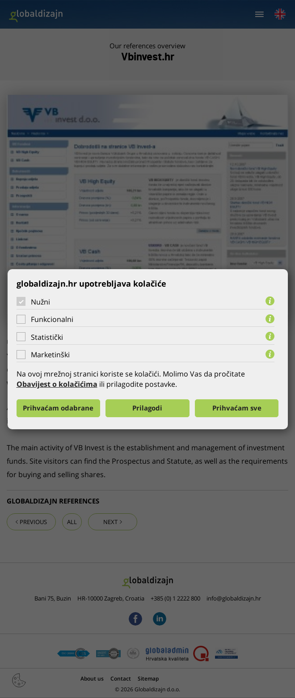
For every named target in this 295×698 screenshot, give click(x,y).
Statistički (47, 337)
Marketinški (50, 355)
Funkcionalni (52, 319)
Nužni (40, 301)
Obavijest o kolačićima (57, 384)
